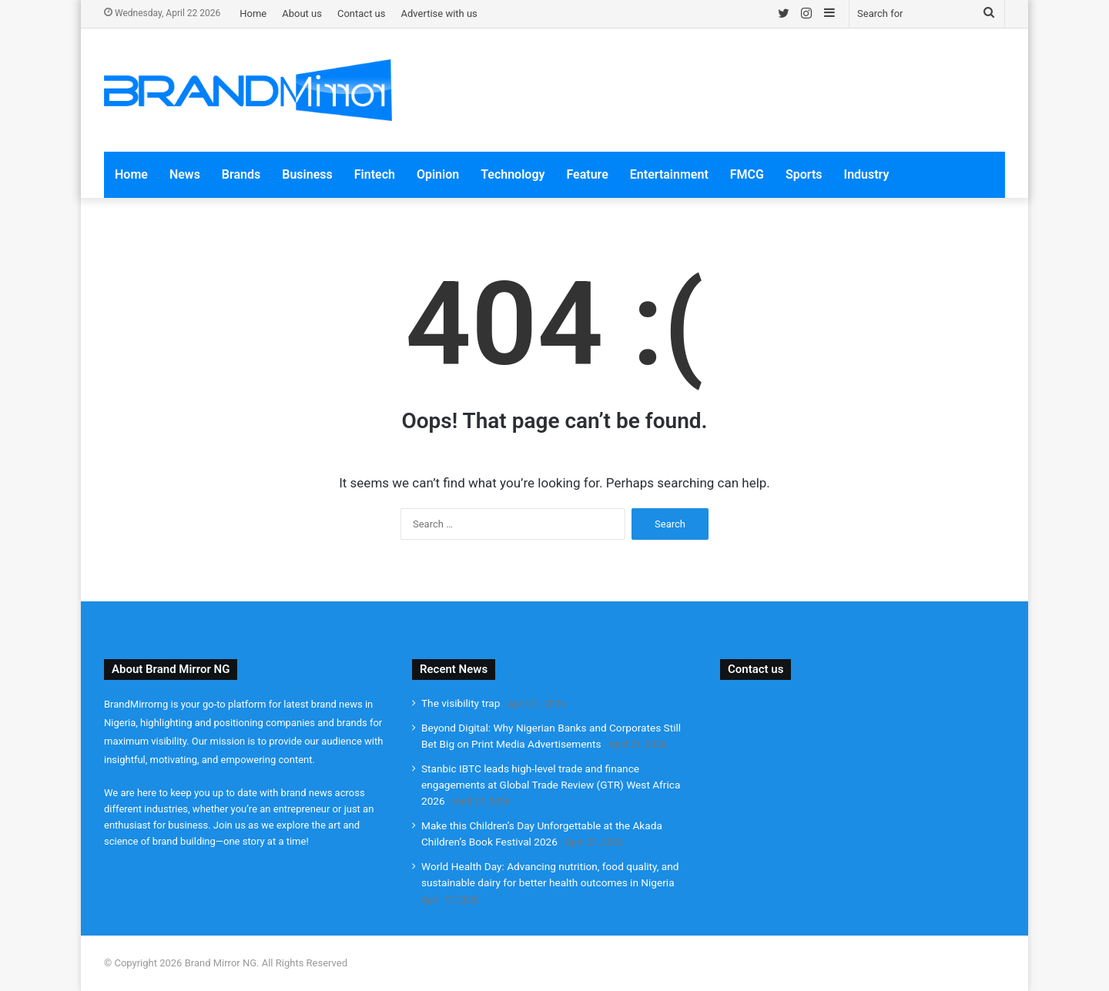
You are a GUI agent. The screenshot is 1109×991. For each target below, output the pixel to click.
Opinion (438, 174)
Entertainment (669, 174)
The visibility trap (460, 703)
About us (302, 13)
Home (253, 13)
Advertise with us (439, 13)
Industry (867, 174)
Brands (241, 174)
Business (307, 174)
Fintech (374, 174)
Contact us (361, 13)
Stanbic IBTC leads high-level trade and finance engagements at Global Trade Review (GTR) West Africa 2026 (550, 784)
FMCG (747, 174)
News (184, 174)
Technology (512, 174)
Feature (587, 174)
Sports (804, 174)
